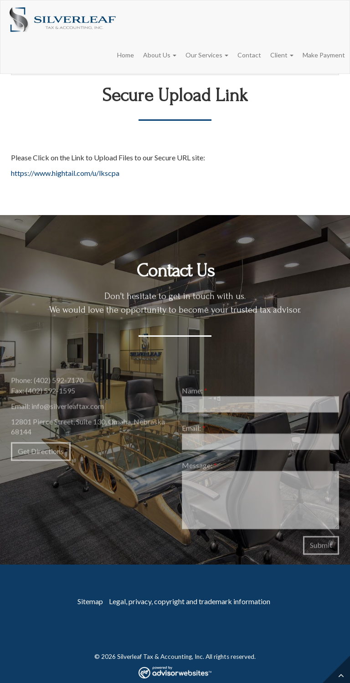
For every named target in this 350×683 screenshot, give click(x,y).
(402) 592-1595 (50, 392)
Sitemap (90, 601)
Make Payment (324, 55)
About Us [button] (159, 55)
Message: (199, 466)
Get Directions (41, 453)
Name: (194, 392)
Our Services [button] (206, 55)
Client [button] (281, 55)
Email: (194, 429)
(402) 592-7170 (58, 382)
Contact (249, 55)
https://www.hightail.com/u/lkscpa (65, 173)
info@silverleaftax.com (67, 407)
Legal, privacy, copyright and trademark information (189, 601)
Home (125, 55)
